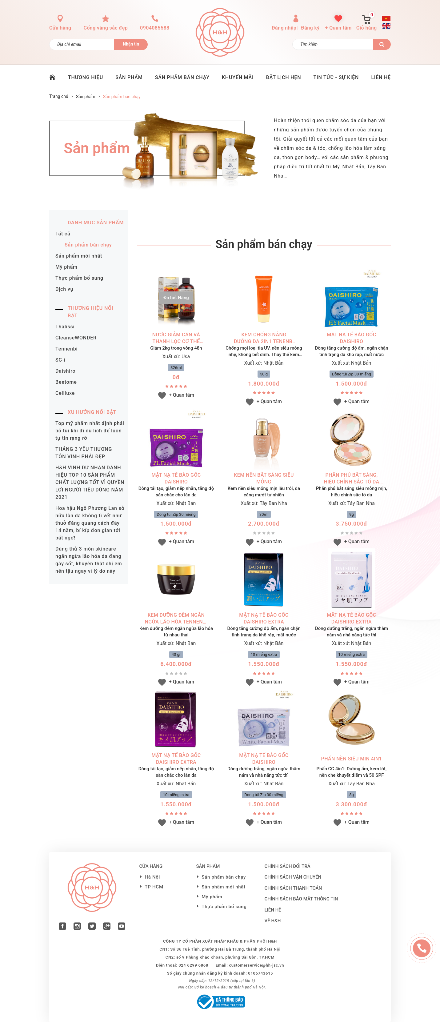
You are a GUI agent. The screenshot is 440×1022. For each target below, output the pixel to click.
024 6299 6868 (193, 965)
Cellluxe (65, 393)
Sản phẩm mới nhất (78, 256)
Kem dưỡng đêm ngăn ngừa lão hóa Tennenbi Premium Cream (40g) (176, 618)
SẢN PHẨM (128, 77)
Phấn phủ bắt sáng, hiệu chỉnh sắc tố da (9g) (351, 478)
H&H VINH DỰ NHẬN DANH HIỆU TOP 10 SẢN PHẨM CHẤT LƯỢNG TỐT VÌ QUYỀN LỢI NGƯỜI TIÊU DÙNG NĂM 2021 (89, 482)
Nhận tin (131, 44)
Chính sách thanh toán (293, 888)
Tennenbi (66, 349)
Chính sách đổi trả (287, 866)
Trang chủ (58, 96)
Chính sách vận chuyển (293, 877)
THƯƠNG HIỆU (85, 77)
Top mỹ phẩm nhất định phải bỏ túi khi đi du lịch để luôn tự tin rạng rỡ (89, 430)
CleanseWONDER (76, 338)
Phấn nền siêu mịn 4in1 (351, 759)
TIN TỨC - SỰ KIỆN (336, 77)
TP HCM (154, 887)
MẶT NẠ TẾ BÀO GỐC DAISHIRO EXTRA (263, 618)
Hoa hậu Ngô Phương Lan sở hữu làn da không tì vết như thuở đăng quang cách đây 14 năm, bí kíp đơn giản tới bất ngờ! (90, 523)
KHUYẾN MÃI (238, 77)
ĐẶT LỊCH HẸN (283, 77)
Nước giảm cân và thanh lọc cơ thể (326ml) (176, 338)
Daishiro (65, 371)
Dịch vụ (64, 289)
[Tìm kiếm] (332, 44)
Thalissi (64, 327)
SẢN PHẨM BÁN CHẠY (182, 77)
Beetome (66, 382)
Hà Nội (152, 877)
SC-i (60, 360)
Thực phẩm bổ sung (79, 278)
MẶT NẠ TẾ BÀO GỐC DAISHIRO (351, 338)
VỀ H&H (273, 921)
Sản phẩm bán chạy (88, 245)
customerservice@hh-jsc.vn (256, 965)
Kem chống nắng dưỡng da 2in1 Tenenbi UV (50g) (264, 338)
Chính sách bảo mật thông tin (301, 899)
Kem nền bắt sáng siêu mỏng (264, 478)
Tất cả (62, 234)
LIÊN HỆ (381, 77)
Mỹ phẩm (66, 267)
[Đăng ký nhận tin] (81, 44)
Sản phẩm (85, 96)
